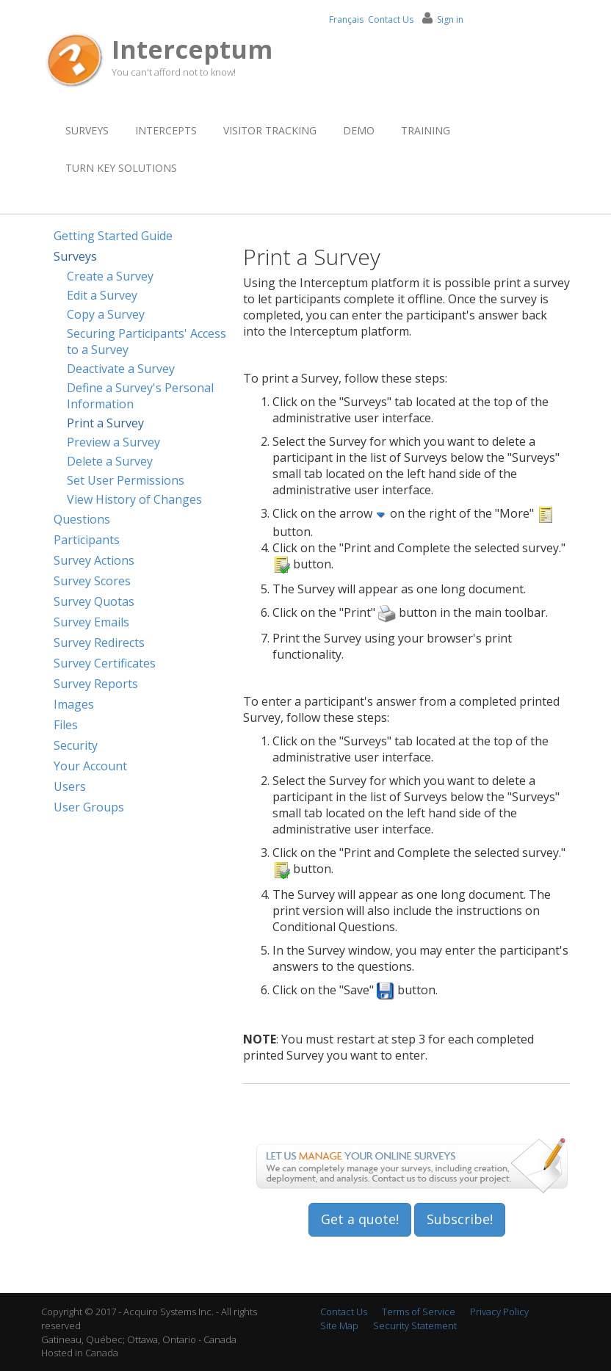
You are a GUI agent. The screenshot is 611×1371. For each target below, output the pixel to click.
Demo (359, 130)
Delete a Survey (110, 461)
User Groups (89, 807)
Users (70, 786)
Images (74, 704)
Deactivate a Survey (121, 369)
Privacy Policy (499, 1311)
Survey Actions (94, 560)
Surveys (87, 130)
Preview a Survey (113, 442)
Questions (82, 519)
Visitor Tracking (270, 130)
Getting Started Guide (113, 236)
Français (346, 19)
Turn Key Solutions (121, 168)
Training (425, 130)
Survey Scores (92, 581)
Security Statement (415, 1325)
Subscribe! (460, 1219)
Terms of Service (418, 1311)
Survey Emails (91, 622)
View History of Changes (134, 499)
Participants (87, 540)
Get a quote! (360, 1219)
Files (66, 725)
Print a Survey (105, 423)
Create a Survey (110, 276)
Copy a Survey (106, 314)
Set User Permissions (125, 480)
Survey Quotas (94, 601)
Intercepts (166, 130)
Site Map (339, 1325)
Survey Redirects (99, 642)
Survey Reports (96, 684)
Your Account (90, 766)
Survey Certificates (105, 663)
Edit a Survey (102, 295)
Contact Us (390, 19)
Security (76, 745)
